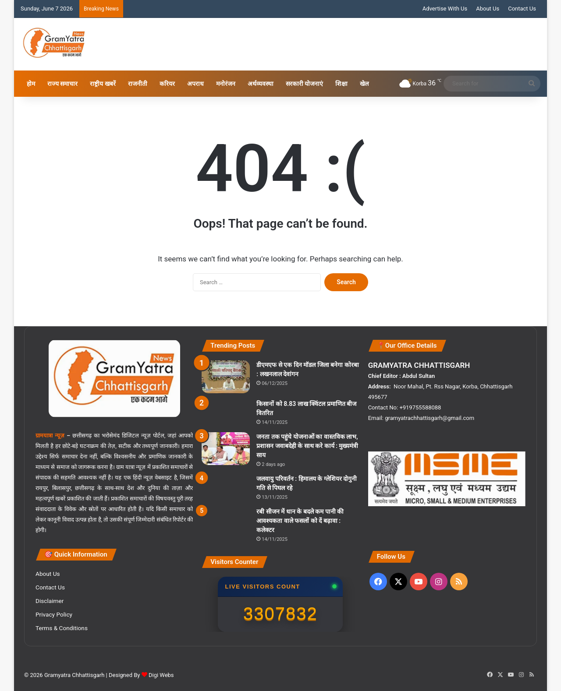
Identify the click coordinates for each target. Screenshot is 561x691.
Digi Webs (161, 675)
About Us (487, 8)
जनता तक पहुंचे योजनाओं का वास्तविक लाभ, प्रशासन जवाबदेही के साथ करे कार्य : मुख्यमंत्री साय (307, 445)
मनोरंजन (225, 83)
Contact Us (522, 8)
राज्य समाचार (62, 83)
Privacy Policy (54, 614)
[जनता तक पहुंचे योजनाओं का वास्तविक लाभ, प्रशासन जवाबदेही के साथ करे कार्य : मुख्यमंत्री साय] (226, 448)
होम (31, 83)
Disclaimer (50, 600)
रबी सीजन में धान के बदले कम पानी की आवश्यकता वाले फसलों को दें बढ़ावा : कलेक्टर (300, 520)
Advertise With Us (445, 8)
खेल (364, 83)
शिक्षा (341, 83)
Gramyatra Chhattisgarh (74, 675)
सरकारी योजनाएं (304, 83)
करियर (167, 83)
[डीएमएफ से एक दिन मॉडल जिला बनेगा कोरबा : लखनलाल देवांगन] (226, 376)
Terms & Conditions (62, 627)
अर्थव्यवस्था (260, 83)
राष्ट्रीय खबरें (102, 83)
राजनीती (137, 83)
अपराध (195, 83)
